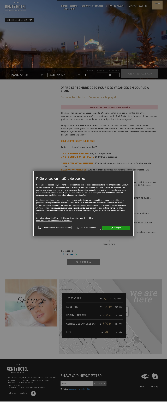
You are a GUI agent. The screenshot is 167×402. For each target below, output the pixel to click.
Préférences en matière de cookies (55, 228)
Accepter (116, 228)
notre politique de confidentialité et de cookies (54, 221)
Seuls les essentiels (87, 228)
